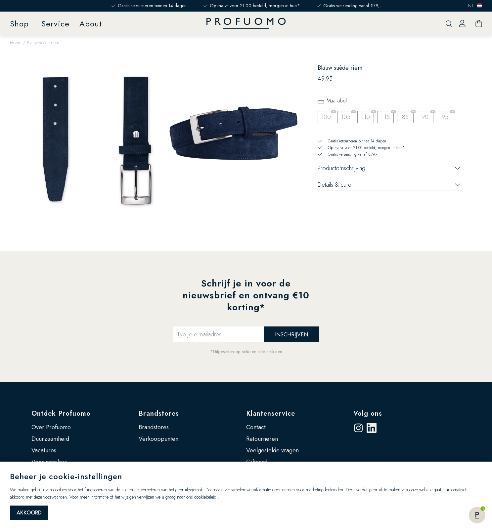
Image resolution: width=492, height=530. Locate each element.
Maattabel (337, 100)
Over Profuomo (51, 427)
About (90, 23)
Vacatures (43, 450)
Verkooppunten (158, 439)
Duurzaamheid (50, 439)
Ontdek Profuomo (61, 413)
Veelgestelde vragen (272, 450)
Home (15, 42)
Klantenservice (270, 413)
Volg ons (367, 413)
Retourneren (262, 439)
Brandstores (159, 413)
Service (55, 23)
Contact (256, 427)
